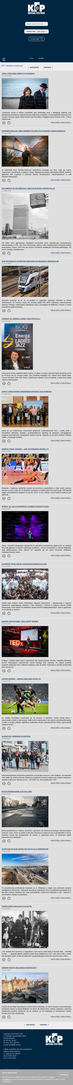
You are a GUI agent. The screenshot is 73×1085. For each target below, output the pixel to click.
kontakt (41, 58)
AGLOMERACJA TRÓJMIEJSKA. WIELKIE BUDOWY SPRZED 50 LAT (28, 188)
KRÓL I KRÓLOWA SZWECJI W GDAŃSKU (18, 73)
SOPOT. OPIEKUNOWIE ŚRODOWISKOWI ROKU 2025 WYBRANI (27, 392)
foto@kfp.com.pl (15, 1045)
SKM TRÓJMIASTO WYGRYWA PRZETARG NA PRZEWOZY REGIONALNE (30, 261)
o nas (31, 58)
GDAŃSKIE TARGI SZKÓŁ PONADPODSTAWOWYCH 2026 (24, 564)
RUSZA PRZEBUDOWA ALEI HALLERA (17, 792)
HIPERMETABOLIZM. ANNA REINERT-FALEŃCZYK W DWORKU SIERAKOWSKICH (33, 131)
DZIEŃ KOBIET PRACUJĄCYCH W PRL (17, 906)
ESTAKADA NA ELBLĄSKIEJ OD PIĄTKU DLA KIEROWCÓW (25, 849)
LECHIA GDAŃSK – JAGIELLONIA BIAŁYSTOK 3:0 (21, 679)
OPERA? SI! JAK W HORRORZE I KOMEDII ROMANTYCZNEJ (25, 506)
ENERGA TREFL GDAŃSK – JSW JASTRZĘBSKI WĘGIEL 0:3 (25, 449)
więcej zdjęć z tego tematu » (61, 122)
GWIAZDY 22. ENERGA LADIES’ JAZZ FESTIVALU (21, 319)
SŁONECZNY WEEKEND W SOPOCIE (16, 736)
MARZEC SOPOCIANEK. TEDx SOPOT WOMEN (20, 621)
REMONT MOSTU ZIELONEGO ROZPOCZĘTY (19, 968)
